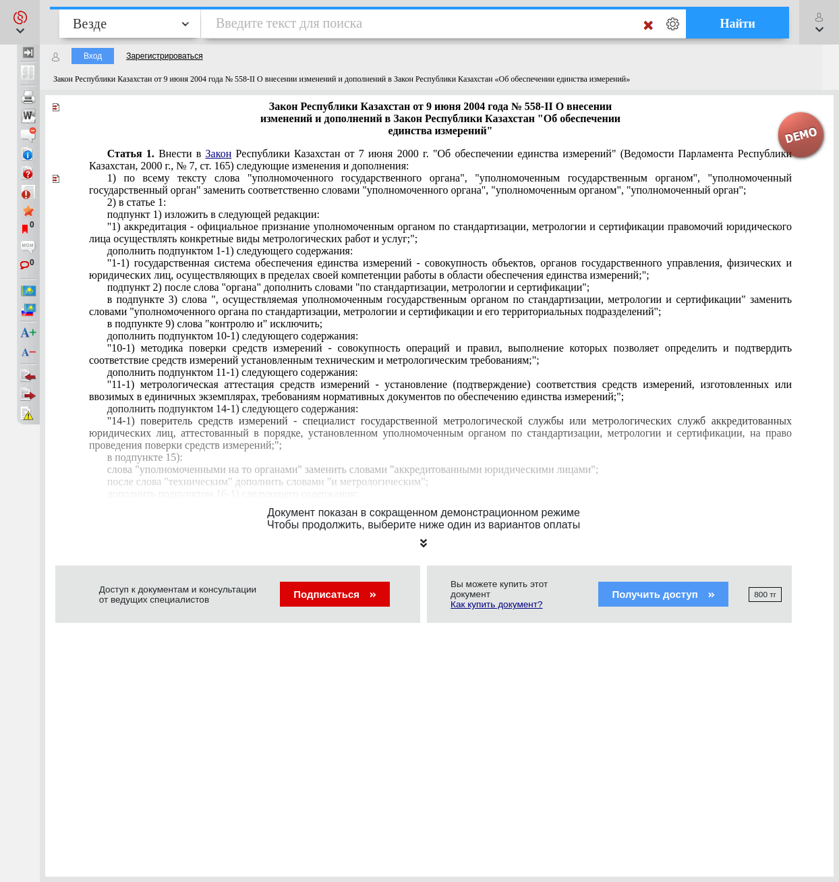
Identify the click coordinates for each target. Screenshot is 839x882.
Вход (93, 56)
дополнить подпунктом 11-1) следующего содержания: (232, 372)
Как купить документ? (497, 604)
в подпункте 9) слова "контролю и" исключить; (215, 323)
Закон (219, 153)
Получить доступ (663, 594)
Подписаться (334, 594)
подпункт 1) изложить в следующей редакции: (213, 214)
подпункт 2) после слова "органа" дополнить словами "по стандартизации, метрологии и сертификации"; (348, 287)
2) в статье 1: (137, 202)
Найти (737, 23)
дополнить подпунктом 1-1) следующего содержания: (230, 250)
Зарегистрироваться (164, 56)
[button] (20, 22)
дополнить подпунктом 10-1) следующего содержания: (233, 335)
